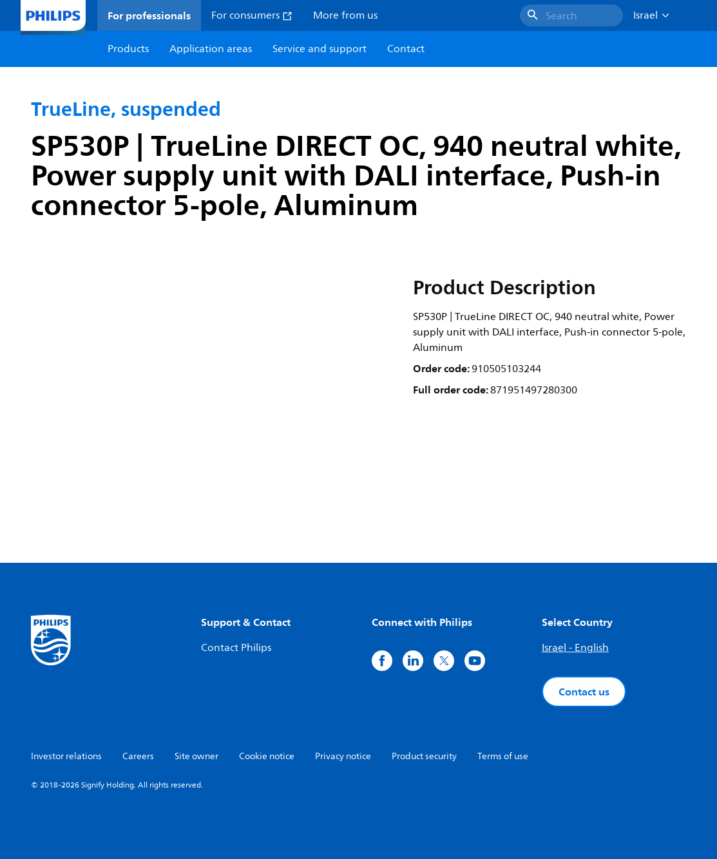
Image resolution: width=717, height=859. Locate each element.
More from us (345, 15)
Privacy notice (343, 756)
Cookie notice (266, 756)
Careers (138, 756)
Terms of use (502, 756)
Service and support (319, 49)
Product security (424, 756)
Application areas (210, 49)
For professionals (149, 15)
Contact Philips (236, 647)
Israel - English (575, 647)
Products (128, 49)
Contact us (584, 692)
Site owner (196, 756)
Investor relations (66, 756)
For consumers (251, 15)
